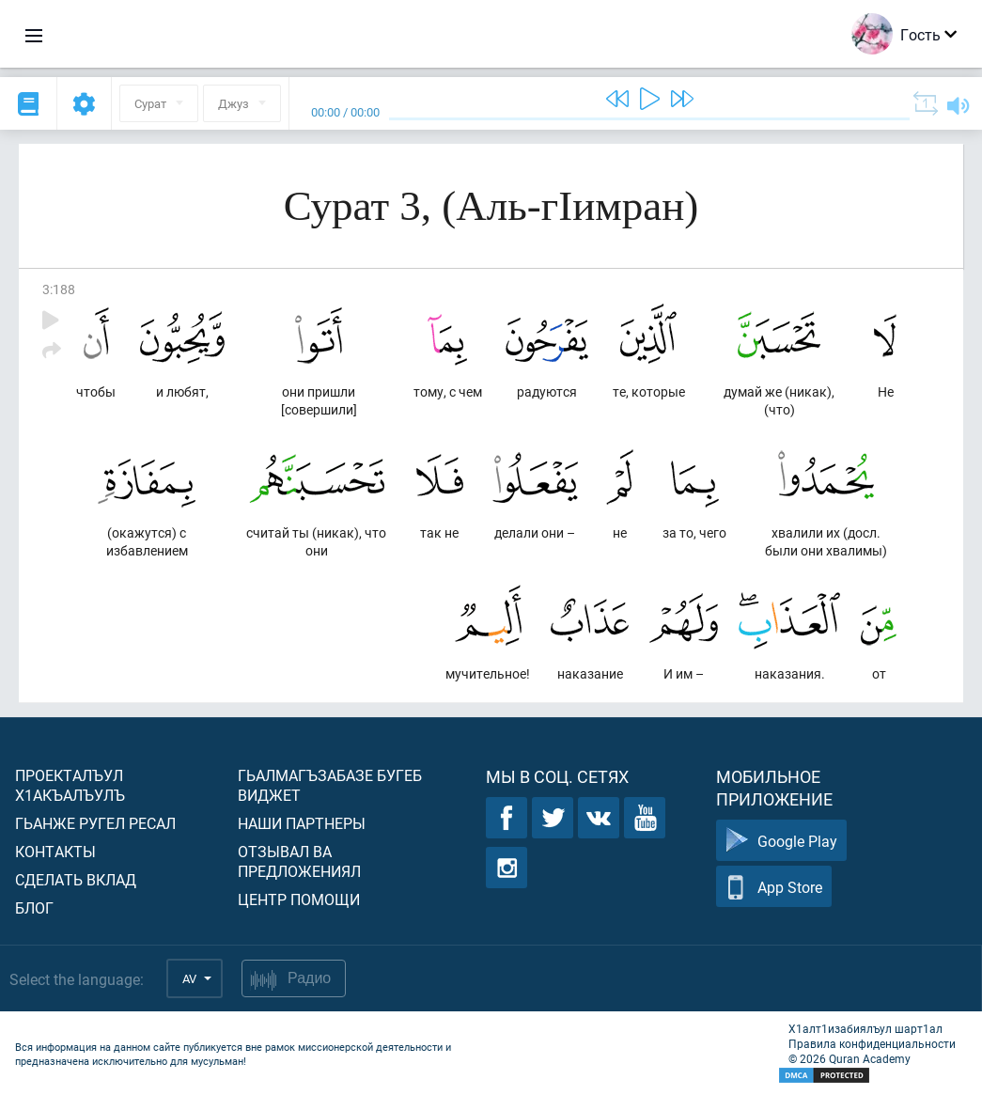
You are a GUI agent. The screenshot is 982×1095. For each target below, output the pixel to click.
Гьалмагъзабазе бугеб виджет (330, 785)
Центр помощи (299, 899)
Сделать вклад (75, 879)
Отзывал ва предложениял (299, 861)
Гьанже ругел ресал (95, 823)
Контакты (55, 851)
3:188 (58, 289)
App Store (773, 886)
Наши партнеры (302, 823)
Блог (34, 907)
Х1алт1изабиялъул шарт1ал (865, 1028)
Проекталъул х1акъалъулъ (70, 785)
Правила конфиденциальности (872, 1043)
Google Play (781, 840)
